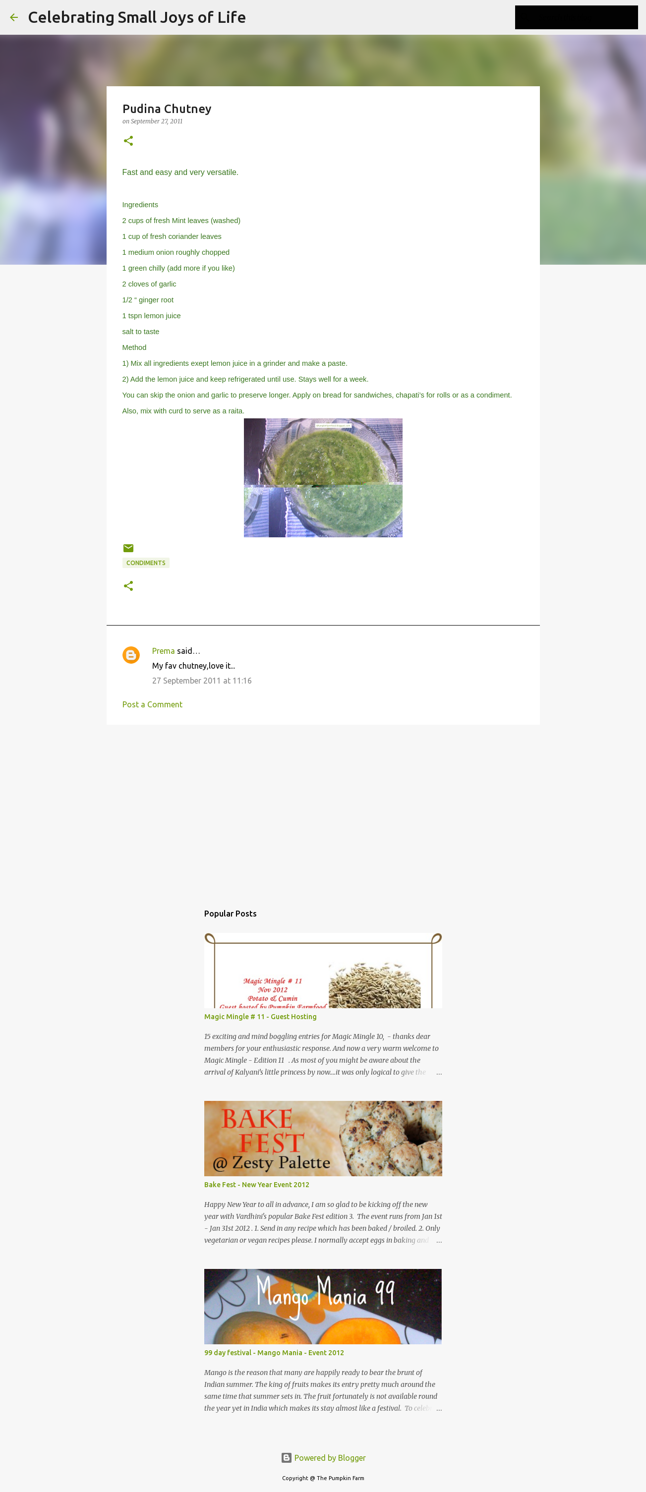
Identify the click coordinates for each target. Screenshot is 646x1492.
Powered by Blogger (323, 1457)
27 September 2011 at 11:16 (202, 680)
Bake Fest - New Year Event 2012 (256, 1185)
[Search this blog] (586, 17)
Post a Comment (152, 704)
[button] (128, 141)
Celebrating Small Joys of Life (137, 17)
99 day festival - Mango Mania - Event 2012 (274, 1353)
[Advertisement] (323, 809)
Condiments (146, 563)
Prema (163, 650)
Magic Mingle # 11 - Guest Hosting (260, 1017)
